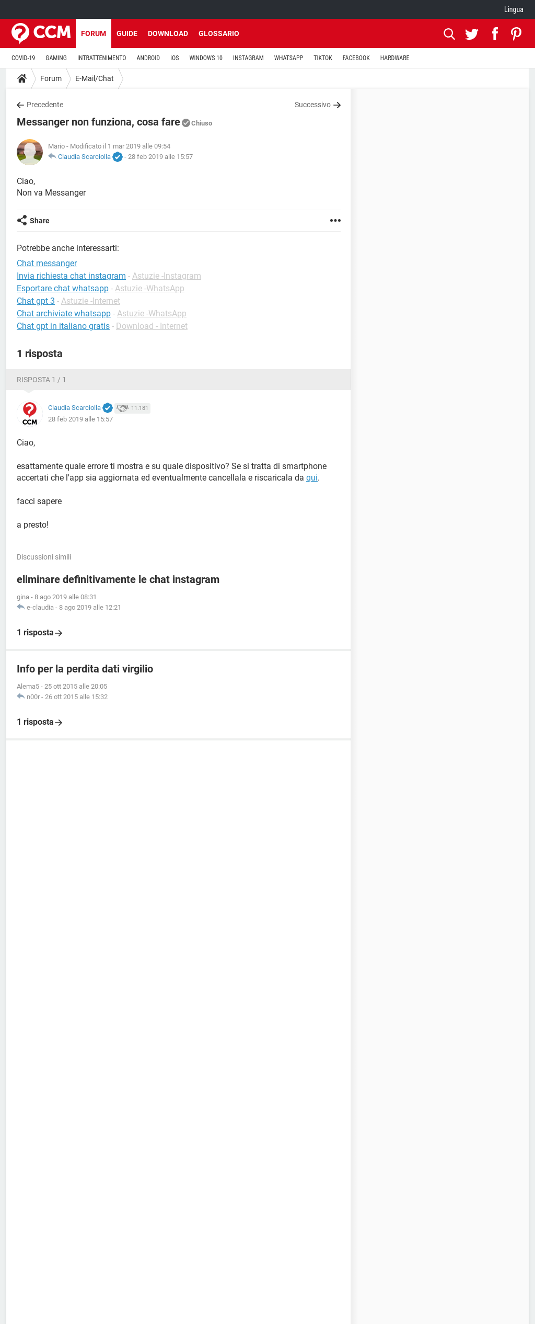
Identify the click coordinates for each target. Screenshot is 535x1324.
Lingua (514, 9)
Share (40, 220)
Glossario (219, 33)
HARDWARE (395, 58)
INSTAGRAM (248, 58)
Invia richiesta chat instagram (71, 276)
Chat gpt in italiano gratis (63, 326)
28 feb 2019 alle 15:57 (160, 157)
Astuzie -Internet (90, 301)
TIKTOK (322, 58)
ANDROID (148, 58)
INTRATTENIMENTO (101, 58)
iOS (174, 58)
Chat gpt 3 (36, 301)
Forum (93, 33)
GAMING (56, 58)
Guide (127, 33)
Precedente (45, 104)
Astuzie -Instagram (166, 276)
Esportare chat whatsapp (63, 288)
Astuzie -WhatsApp (149, 288)
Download (168, 33)
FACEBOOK (356, 58)
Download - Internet (152, 326)
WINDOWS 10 (206, 58)
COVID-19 (23, 58)
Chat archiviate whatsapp (64, 313)
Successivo (313, 104)
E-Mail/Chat (94, 78)
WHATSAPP (288, 58)
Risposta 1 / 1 (41, 379)
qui (312, 478)
